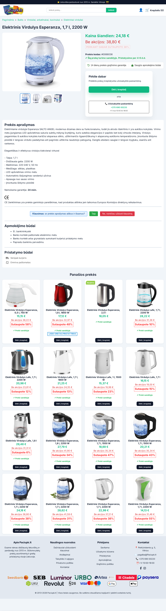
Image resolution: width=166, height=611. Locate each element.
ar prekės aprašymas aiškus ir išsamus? (58, 214)
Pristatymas (105, 556)
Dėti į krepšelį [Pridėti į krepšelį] (21, 340)
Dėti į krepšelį (119, 89)
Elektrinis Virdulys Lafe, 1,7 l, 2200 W (145, 311)
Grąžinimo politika (105, 564)
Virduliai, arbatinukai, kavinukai (43, 19)
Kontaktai (64, 567)
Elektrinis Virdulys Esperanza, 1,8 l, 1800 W (62, 311)
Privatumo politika (64, 563)
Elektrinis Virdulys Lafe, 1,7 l (144, 377)
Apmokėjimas (105, 560)
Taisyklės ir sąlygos (64, 559)
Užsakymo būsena (105, 551)
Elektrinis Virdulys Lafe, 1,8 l (21, 440)
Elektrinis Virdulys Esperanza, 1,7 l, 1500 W (103, 442)
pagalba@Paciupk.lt (147, 554)
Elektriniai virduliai (73, 19)
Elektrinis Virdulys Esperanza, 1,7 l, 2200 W (21, 505)
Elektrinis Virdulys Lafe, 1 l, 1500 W (103, 378)
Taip (94, 214)
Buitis (20, 19)
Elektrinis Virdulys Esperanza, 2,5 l (103, 311)
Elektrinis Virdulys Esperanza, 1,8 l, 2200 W (62, 442)
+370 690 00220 (119, 107)
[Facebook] (141, 568)
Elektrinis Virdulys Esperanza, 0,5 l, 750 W (21, 311)
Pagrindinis (8, 19)
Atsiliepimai (64, 554)
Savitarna (105, 547)
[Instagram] (144, 568)
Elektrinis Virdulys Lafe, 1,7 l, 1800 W (62, 378)
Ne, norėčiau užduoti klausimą (117, 214)
